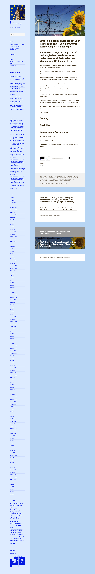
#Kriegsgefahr (54, 179)
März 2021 (12, 338)
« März (12, 568)
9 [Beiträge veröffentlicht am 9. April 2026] (17, 560)
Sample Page (13, 65)
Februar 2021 (13, 341)
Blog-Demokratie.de (16, 23)
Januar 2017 (12, 452)
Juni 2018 (12, 411)
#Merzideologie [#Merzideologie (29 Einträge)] (13, 530)
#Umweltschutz (69, 179)
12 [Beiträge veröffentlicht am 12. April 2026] (23, 560)
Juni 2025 (12, 222)
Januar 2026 (12, 205)
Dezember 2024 (13, 236)
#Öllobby (65, 183)
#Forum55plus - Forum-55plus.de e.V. (69, 177)
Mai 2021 (12, 333)
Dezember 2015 (13, 474)
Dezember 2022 (13, 295)
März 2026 (12, 200)
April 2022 (12, 312)
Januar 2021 (12, 343)
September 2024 (13, 244)
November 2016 (13, 455)
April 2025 (12, 227)
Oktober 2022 (13, 299)
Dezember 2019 (13, 372)
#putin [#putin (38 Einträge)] (19, 532)
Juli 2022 (12, 304)
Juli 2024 (12, 248)
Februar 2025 (13, 231)
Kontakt (11, 59)
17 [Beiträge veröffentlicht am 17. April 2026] (19, 562)
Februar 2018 (13, 421)
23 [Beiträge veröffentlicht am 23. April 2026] (17, 564)
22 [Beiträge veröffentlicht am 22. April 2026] (15, 564)
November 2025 (13, 210)
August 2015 (12, 484)
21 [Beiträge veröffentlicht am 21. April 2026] (13, 564)
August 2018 (12, 406)
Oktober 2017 (13, 431)
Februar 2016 (13, 469)
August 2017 (12, 435)
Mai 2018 (12, 414)
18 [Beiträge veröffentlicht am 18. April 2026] (21, 562)
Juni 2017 (12, 440)
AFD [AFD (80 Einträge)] (19, 537)
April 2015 (12, 494)
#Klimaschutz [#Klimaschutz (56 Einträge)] (14, 522)
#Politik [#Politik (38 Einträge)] (12, 532)
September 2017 (13, 433)
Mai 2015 (12, 491)
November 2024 (13, 239)
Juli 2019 (12, 380)
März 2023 (12, 287)
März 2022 (12, 314)
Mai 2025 (12, 224)
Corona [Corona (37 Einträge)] (11, 538)
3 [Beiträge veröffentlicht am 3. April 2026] (19, 558)
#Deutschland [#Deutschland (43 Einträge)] (13, 510)
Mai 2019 (12, 384)
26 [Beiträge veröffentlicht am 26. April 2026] (23, 564)
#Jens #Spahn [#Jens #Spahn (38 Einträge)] (13, 520)
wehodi (50, 176)
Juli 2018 (12, 409)
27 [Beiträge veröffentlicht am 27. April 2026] (11, 566)
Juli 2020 (12, 355)
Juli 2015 (12, 486)
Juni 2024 (12, 251)
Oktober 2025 (13, 212)
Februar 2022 (13, 316)
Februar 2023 (13, 290)
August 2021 (12, 329)
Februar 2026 (13, 202)
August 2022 (12, 302)
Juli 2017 (12, 438)
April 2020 (12, 363)
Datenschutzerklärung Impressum (17, 44)
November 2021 (13, 324)
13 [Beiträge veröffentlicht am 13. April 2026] (11, 562)
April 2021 (12, 336)
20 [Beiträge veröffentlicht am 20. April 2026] (11, 564)
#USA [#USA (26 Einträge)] (23, 534)
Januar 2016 (12, 472)
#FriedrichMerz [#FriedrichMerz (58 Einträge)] (14, 518)
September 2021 (13, 326)
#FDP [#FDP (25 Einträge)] (21, 513)
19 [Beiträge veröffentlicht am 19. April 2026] (23, 562)
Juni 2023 (12, 280)
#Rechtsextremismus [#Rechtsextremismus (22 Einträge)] (13, 534)
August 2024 (12, 246)
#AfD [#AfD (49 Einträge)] (11, 503)
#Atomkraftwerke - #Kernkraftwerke (62, 176)
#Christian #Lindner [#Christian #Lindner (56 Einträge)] (16, 506)
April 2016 (12, 465)
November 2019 (13, 375)
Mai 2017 (12, 443)
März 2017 (12, 448)
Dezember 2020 (13, 346)
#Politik (59, 179)
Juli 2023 (12, 278)
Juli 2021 (12, 331)
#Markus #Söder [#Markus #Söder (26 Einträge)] (18, 523)
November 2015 (13, 477)
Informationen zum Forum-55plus (17, 57)
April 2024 (12, 256)
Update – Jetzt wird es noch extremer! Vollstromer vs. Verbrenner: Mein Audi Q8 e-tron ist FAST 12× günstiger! (17, 129)
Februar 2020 (13, 367)
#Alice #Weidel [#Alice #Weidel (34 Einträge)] (16, 503)
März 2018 (12, 418)
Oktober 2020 (13, 350)
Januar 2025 (12, 234)
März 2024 (12, 258)
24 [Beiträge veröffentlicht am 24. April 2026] (19, 564)
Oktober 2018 (13, 401)
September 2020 (13, 353)
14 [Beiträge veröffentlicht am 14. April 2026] (13, 562)
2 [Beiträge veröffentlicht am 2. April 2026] (17, 558)
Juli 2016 (12, 457)
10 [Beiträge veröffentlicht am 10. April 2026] (19, 560)
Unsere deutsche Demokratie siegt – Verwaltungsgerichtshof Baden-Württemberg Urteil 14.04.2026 (17, 85)
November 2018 (13, 399)
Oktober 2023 (13, 270)
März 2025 (12, 229)
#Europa (59, 177)
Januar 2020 (12, 370)
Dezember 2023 (13, 265)
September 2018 (13, 404)
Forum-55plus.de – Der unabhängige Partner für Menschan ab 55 (15, 48)
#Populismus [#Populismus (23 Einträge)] (16, 532)
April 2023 (12, 285)
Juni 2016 (12, 460)
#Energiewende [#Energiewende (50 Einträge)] (14, 512)
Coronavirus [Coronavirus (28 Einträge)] (16, 538)
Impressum (12, 54)
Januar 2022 (12, 319)
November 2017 (13, 428)
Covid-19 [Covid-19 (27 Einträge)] (20, 538)
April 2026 (12, 197)
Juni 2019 (12, 382)
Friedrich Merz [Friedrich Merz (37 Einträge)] (20, 540)
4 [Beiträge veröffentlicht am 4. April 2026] (21, 558)
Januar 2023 (12, 292)
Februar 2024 (13, 261)
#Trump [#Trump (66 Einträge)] (19, 534)
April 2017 (12, 445)
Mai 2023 (12, 282)
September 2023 (13, 273)
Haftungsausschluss (14, 52)
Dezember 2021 (13, 321)
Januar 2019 (12, 394)
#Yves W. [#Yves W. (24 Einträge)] (16, 536)
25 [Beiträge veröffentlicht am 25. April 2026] (21, 564)
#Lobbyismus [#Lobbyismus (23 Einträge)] (12, 523)
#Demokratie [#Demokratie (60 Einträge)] (14, 508)
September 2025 (13, 214)
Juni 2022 (12, 307)
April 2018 (12, 416)
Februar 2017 (13, 450)
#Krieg (48, 179)
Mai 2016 (12, 462)
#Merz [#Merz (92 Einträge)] (18, 526)
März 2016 (12, 467)
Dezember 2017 (13, 426)
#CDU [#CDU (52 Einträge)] (21, 503)
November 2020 (13, 348)
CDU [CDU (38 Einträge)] (24, 536)
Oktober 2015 (13, 479)
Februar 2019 (13, 392)
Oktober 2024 (13, 241)
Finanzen (51, 183)
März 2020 (12, 365)
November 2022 (13, 297)
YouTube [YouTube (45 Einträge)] (12, 543)
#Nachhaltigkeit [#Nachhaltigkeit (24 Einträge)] (19, 530)
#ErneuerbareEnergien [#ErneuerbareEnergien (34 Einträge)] (15, 513)
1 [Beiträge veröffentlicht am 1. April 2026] (15, 558)
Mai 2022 (12, 309)
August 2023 (12, 275)
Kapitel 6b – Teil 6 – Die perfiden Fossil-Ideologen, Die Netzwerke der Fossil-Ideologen (17, 143)
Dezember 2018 (13, 397)
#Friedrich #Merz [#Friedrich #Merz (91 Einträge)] (16, 516)
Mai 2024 (12, 253)
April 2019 (12, 387)
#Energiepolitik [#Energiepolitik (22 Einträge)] (19, 510)
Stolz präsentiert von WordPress (63, 257)
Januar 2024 (12, 263)
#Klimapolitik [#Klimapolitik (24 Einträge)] (19, 520)
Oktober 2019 (13, 377)
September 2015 (13, 482)
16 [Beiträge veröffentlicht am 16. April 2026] (17, 562)
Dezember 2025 (13, 207)
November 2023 (13, 268)
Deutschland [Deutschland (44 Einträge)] (13, 540)
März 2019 (12, 389)
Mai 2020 (12, 360)
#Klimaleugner (43, 179)
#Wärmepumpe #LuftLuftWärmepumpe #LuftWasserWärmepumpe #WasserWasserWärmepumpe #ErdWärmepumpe (55, 181)
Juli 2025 (12, 219)
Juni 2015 (12, 489)
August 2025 (12, 217)
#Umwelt (63, 179)
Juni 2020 (12, 358)
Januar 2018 (12, 423)
